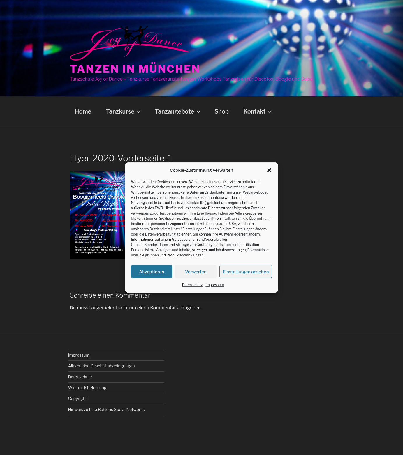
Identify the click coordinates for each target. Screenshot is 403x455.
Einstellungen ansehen (246, 271)
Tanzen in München (135, 69)
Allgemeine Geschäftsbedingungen (101, 365)
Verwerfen (196, 271)
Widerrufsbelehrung (87, 387)
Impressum (214, 285)
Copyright (77, 398)
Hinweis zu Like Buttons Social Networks (106, 409)
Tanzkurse (124, 111)
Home (83, 111)
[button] (269, 170)
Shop (221, 111)
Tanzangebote (178, 111)
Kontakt (258, 111)
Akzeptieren (151, 271)
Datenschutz (192, 285)
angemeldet (104, 308)
